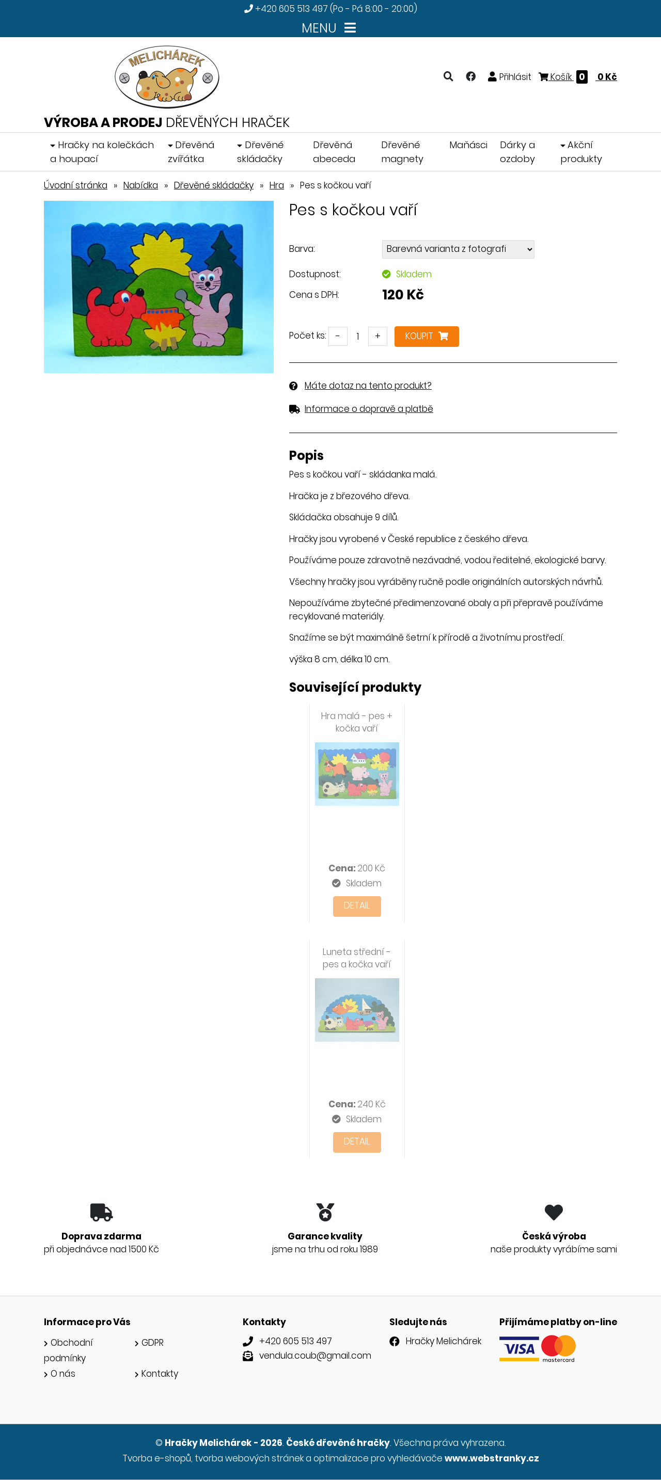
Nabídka (140, 185)
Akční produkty (581, 151)
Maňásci (468, 144)
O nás (63, 1373)
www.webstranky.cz (492, 1458)
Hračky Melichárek (443, 1341)
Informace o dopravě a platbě (369, 409)
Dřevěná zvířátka (191, 151)
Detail (357, 905)
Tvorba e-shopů (156, 1458)
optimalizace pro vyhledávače (378, 1458)
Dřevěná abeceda (334, 151)
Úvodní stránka (75, 185)
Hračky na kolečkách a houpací (102, 151)
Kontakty (159, 1373)
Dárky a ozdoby (517, 151)
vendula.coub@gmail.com (315, 1355)
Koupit (426, 336)
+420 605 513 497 (291, 9)
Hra (277, 185)
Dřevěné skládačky (260, 151)
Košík (578, 77)
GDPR (152, 1342)
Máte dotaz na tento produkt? (368, 385)
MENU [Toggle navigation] (331, 28)
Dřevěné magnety (402, 151)
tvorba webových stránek (249, 1458)
